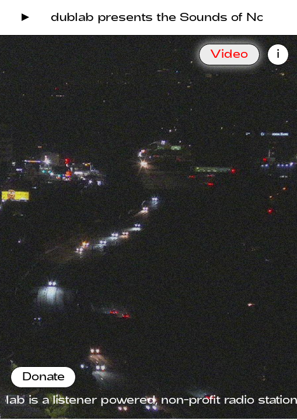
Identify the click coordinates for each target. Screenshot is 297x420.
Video (229, 53)
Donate (43, 376)
